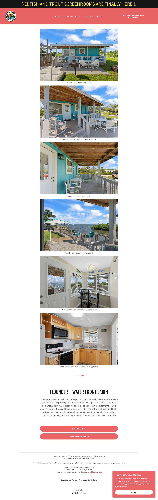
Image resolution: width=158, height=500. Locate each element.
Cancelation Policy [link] (69, 480)
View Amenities (79, 429)
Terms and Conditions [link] (88, 480)
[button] (72, 16)
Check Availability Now (79, 436)
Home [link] (57, 16)
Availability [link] (88, 16)
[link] (10, 16)
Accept (134, 492)
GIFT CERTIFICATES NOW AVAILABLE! (133, 16)
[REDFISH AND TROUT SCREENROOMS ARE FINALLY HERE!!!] (79, 4)
